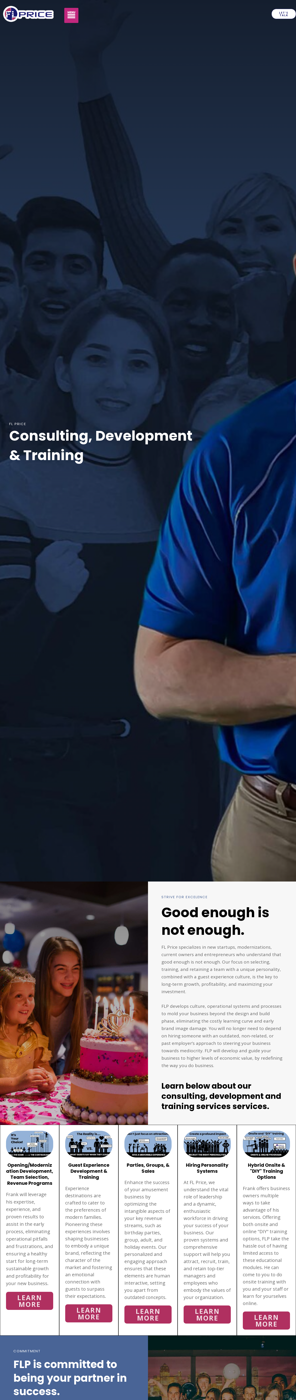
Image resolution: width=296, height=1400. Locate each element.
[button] (71, 15)
